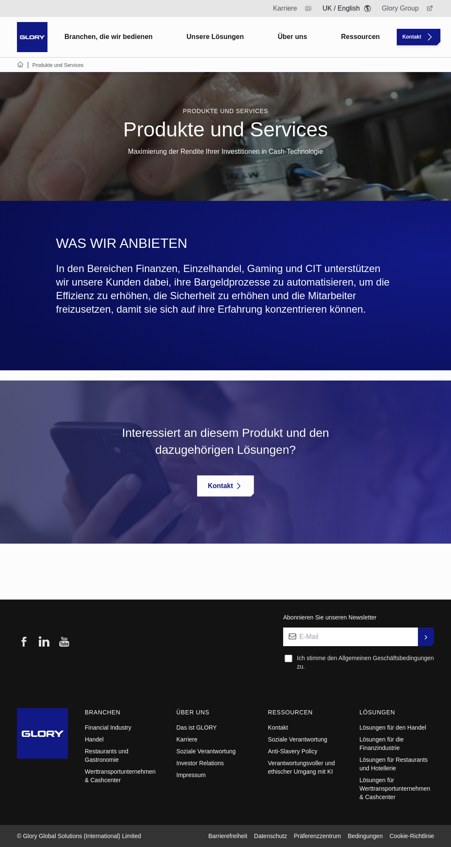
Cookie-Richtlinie (412, 836)
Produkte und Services (225, 111)
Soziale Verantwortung (206, 751)
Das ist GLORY (196, 727)
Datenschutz (270, 836)
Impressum (191, 775)
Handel (94, 739)
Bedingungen (365, 836)
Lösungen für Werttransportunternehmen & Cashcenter (394, 788)
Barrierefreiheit (227, 836)
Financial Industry (108, 727)
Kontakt (278, 727)
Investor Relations (200, 763)
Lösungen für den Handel (392, 727)
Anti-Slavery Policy (292, 751)
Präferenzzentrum (317, 836)
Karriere (187, 739)
